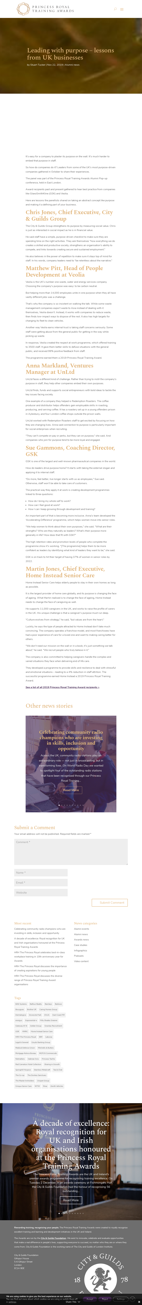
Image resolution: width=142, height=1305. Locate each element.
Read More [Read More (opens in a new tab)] (71, 790)
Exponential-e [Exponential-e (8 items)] (31, 1020)
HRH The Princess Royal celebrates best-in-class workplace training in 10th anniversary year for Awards (39, 956)
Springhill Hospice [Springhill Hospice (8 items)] (23, 1070)
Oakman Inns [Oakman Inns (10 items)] (33, 1059)
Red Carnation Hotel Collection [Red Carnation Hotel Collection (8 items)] (28, 1064)
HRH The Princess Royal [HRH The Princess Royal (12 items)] (25, 1037)
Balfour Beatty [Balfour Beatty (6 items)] (36, 1004)
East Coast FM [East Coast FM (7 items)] (58, 1015)
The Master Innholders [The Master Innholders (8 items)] (24, 1080)
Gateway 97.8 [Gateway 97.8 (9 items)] (21, 1026)
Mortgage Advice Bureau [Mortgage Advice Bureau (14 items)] (25, 1053)
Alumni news (72, 65)
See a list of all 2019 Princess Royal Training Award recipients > (63, 687)
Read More (71, 1200)
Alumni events (81, 928)
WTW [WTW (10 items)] (37, 1086)
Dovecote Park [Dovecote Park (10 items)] (35, 1015)
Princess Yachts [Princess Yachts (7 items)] (48, 1059)
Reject (101, 1297)
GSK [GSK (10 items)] (17, 1031)
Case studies (80, 945)
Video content (81, 961)
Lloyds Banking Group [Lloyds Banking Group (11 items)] (41, 1042)
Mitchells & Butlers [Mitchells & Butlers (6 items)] (46, 1048)
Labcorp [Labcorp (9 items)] (48, 1037)
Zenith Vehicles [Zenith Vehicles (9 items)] (56, 1086)
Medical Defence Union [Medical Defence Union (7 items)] (25, 1048)
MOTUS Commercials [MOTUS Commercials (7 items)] (48, 1053)
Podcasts (79, 955)
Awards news (81, 939)
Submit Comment (112, 903)
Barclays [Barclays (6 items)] (48, 1004)
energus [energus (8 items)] (18, 1020)
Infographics (80, 950)
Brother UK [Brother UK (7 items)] (31, 1009)
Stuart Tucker (37, 65)
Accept (84, 1297)
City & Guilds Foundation (53, 1238)
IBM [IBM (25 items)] (40, 1037)
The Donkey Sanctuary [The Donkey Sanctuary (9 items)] (36, 1075)
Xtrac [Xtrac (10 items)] (45, 1086)
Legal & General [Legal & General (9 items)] (21, 1042)
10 (83, 805)
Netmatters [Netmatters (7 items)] (20, 1059)
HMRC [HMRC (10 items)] (25, 1031)
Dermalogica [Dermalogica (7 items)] (20, 1015)
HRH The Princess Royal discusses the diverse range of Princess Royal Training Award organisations (38, 980)
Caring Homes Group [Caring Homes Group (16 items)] (48, 1009)
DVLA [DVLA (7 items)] (46, 1015)
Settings (119, 1297)
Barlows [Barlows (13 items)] (58, 1004)
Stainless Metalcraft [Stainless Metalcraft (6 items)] (42, 1070)
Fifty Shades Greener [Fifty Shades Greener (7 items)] (48, 1020)
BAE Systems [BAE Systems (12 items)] (21, 1004)
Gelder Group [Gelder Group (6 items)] (35, 1026)
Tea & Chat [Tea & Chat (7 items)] (57, 1070)
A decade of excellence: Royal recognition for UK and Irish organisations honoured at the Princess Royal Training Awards (39, 943)
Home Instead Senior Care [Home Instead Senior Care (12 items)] (41, 1031)
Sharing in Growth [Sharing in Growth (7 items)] (52, 1064)
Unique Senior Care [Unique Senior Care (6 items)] (23, 1086)
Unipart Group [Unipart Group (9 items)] (43, 1080)
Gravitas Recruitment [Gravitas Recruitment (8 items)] (53, 1026)
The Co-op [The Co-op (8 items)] (19, 1075)
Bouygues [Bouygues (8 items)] (19, 1009)
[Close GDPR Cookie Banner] (132, 1298)
